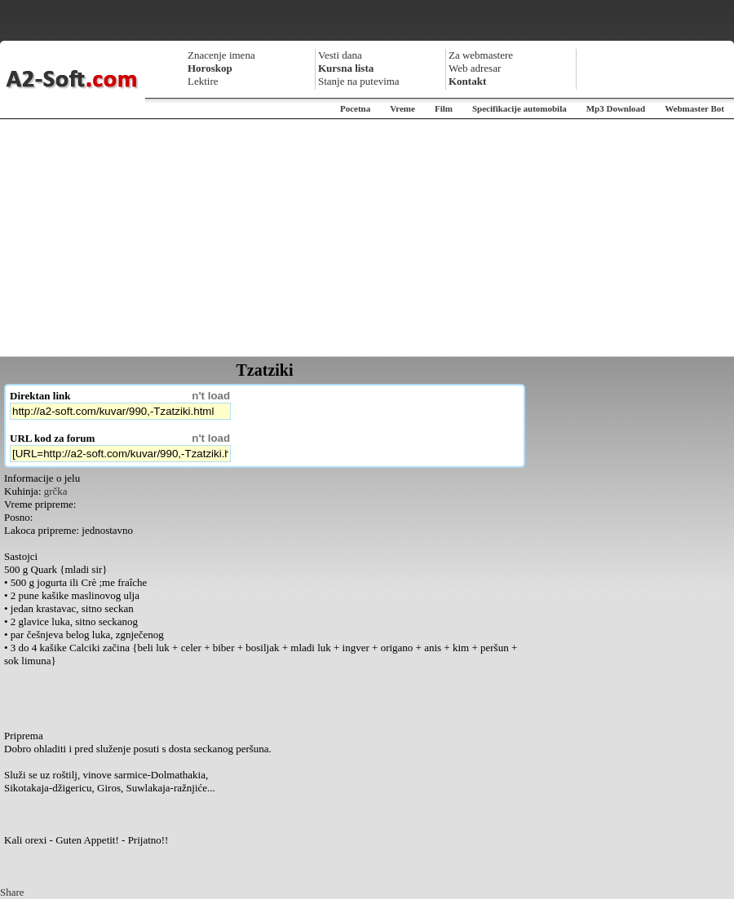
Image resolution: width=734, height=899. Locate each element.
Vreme (402, 108)
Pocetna (355, 108)
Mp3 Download (615, 108)
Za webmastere (481, 55)
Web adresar (475, 68)
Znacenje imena (221, 55)
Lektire (203, 81)
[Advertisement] (367, 238)
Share (12, 892)
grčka (56, 491)
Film (444, 108)
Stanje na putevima (359, 81)
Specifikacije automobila (519, 108)
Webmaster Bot (694, 108)
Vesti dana (340, 55)
